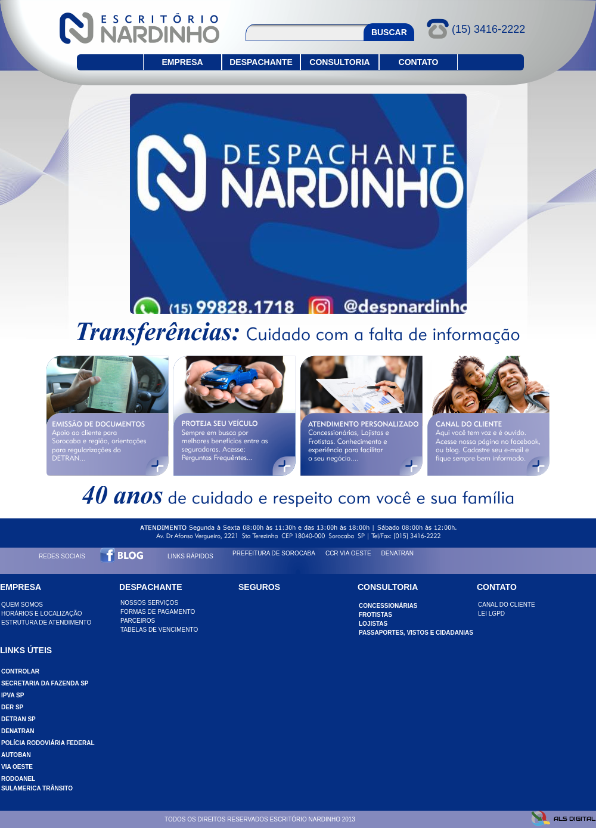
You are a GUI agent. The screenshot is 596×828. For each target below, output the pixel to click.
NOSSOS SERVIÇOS (149, 603)
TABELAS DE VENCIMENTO (159, 629)
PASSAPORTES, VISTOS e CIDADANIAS (416, 632)
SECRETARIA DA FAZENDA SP (45, 683)
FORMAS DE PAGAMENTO (157, 611)
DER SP (12, 707)
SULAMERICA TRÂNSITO (37, 788)
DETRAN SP (18, 719)
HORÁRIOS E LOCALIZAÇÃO (41, 613)
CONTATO (419, 62)
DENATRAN (397, 553)
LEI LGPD (491, 613)
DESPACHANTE (261, 62)
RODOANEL (18, 779)
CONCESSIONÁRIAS (388, 606)
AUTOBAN (16, 755)
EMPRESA (182, 62)
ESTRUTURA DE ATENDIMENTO (46, 622)
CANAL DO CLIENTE (506, 604)
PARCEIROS (137, 620)
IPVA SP (12, 695)
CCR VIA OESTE (348, 553)
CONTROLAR (20, 671)
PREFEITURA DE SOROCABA (273, 553)
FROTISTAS (375, 614)
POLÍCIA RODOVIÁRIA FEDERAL (47, 743)
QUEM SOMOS (22, 604)
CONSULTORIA (339, 62)
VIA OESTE (17, 767)
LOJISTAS (373, 623)
